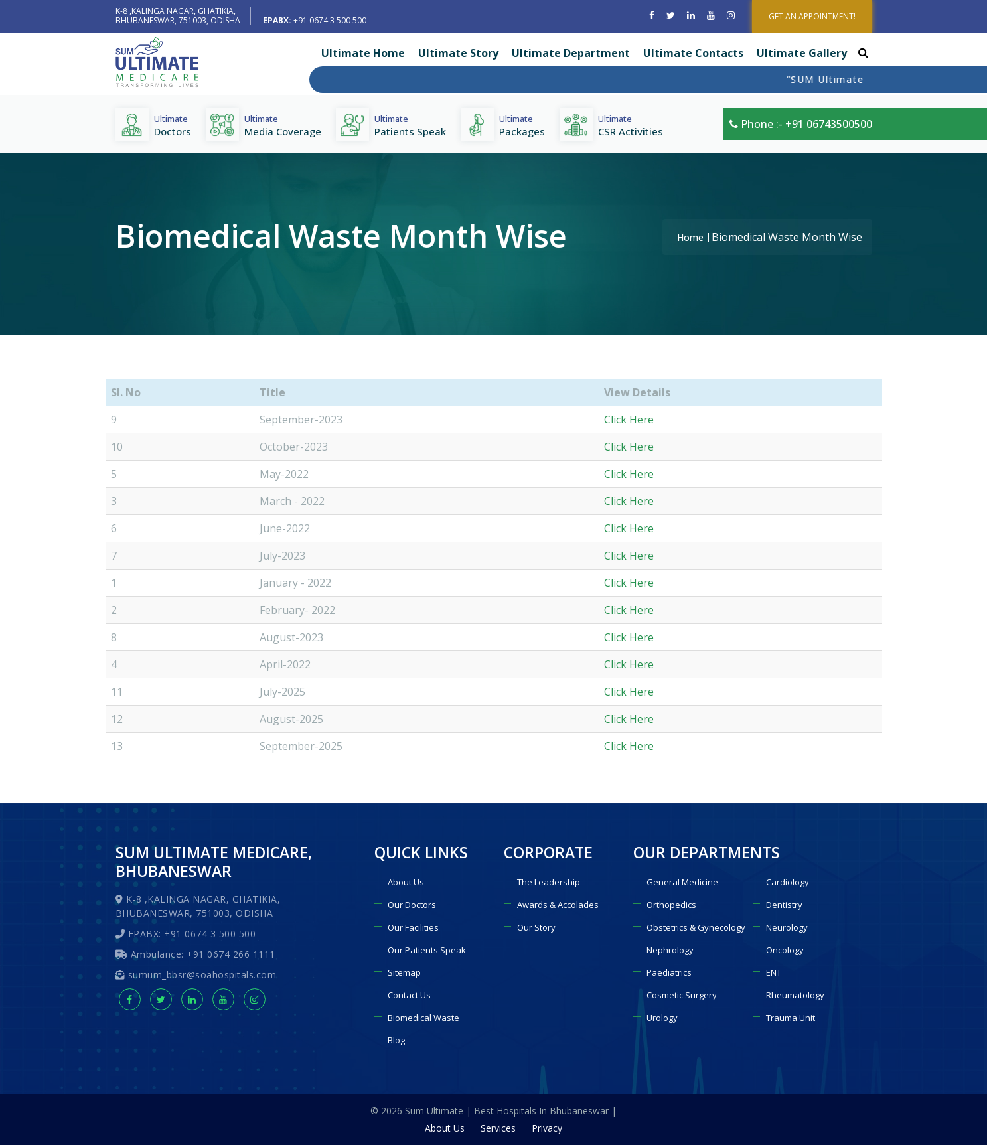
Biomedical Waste (423, 1018)
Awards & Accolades (558, 905)
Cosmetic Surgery (681, 995)
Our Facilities (413, 927)
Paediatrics (669, 972)
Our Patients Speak (427, 950)
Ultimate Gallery (802, 53)
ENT (773, 972)
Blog (396, 1040)
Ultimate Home (363, 53)
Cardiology (787, 882)
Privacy (547, 1128)
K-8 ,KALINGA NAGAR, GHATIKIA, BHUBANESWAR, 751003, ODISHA (177, 15)
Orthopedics (671, 905)
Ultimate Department (571, 53)
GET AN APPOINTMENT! (812, 16)
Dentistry (784, 905)
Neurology (787, 927)
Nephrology (670, 950)
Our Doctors (412, 905)
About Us (406, 882)
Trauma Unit (790, 1018)
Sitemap (404, 972)
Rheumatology (795, 995)
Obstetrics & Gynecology (695, 927)
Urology (662, 1018)
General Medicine (682, 882)
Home (690, 237)
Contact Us (409, 995)
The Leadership (548, 882)
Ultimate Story (458, 53)
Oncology (785, 950)
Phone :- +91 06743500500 (800, 124)
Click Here (629, 419)
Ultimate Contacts (693, 53)
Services (498, 1128)
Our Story (536, 927)
